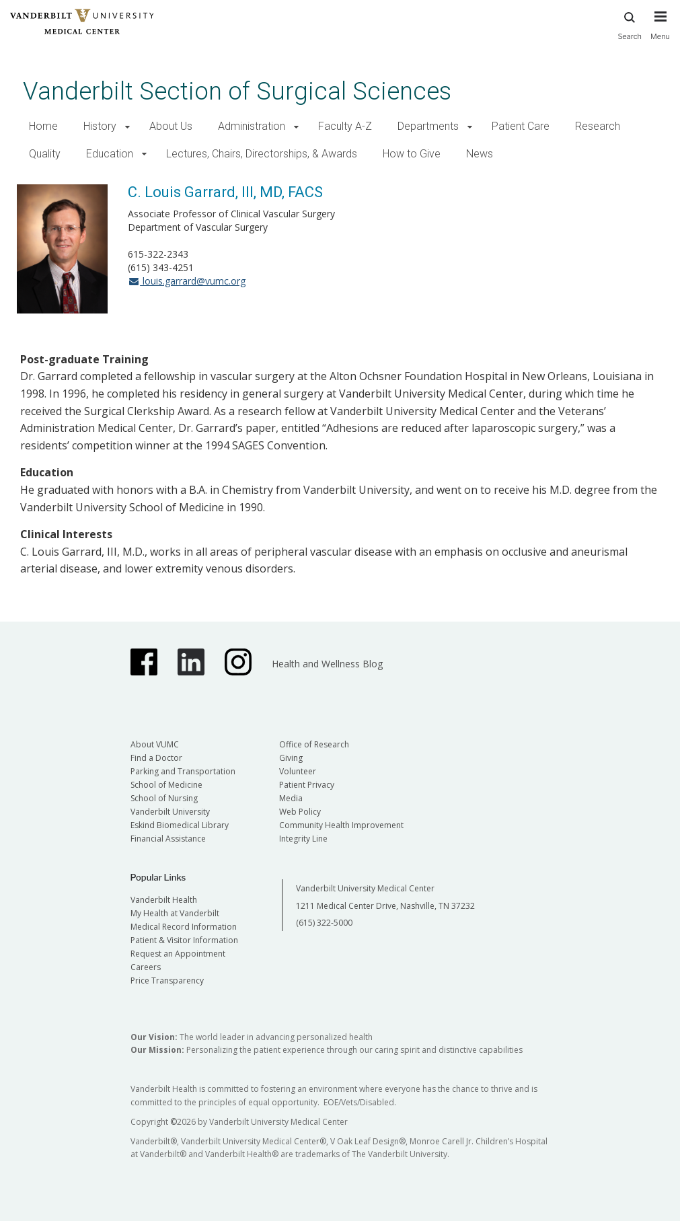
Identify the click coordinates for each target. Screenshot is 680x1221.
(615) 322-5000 (324, 922)
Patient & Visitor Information (184, 940)
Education (109, 153)
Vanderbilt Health (163, 899)
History (99, 126)
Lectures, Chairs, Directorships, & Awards (261, 153)
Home (43, 126)
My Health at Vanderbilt (174, 913)
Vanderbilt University (170, 811)
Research (597, 126)
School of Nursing (164, 798)
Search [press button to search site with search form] (629, 24)
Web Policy (300, 811)
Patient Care (521, 126)
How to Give (412, 153)
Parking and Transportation (182, 771)
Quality (45, 153)
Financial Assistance (168, 838)
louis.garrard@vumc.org (186, 280)
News (479, 153)
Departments (428, 126)
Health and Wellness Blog (327, 663)
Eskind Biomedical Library (179, 825)
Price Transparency (167, 980)
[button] (127, 127)
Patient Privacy (306, 784)
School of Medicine (166, 784)
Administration (251, 126)
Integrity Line (303, 838)
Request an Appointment (177, 953)
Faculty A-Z (345, 126)
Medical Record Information (183, 926)
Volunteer (297, 771)
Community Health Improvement (341, 825)
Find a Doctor (156, 758)
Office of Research (314, 744)
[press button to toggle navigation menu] (660, 32)
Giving (291, 758)
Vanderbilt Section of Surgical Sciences (237, 91)
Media (291, 798)
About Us (170, 126)
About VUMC (154, 744)
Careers (145, 967)
